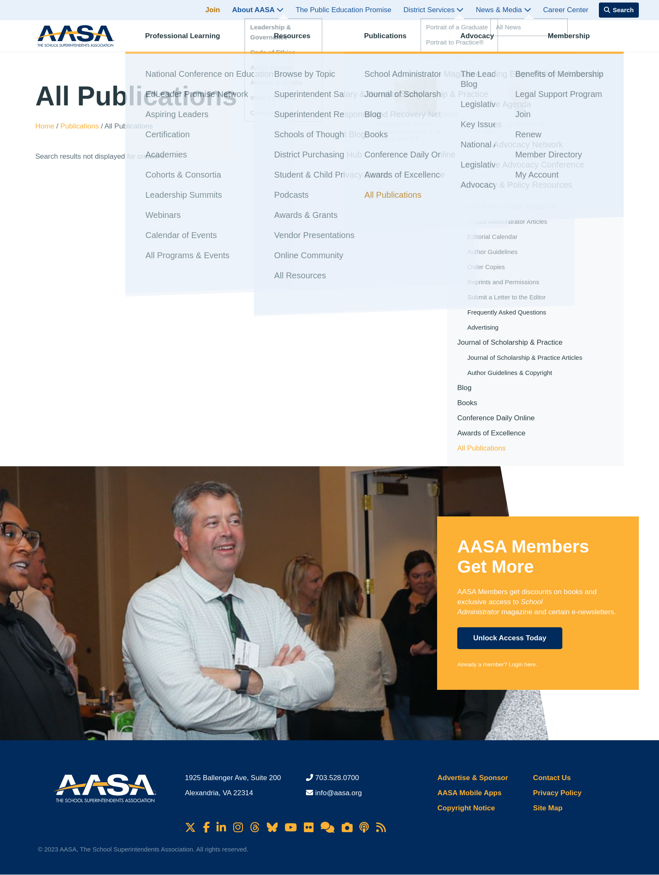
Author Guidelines (492, 251)
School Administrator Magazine (506, 206)
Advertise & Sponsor (473, 778)
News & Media (503, 10)
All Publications (481, 448)
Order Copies (486, 266)
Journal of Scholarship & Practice (509, 342)
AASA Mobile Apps (470, 793)
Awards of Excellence (491, 433)
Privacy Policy (557, 793)
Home (45, 126)
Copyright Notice (466, 808)
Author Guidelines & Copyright (509, 372)
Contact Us (552, 778)
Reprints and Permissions (503, 282)
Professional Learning (189, 40)
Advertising (482, 327)
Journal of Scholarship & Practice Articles (524, 357)
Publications (392, 40)
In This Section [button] (486, 184)
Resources (299, 40)
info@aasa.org (338, 793)
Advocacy (484, 40)
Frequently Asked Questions (506, 312)
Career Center (565, 10)
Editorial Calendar (492, 236)
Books (467, 403)
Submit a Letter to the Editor (506, 297)
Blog (464, 388)
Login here (522, 664)
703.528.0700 (337, 778)
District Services (433, 10)
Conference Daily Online (496, 418)
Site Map (547, 808)
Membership (576, 40)
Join (213, 10)
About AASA (257, 10)
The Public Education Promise (343, 10)
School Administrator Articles (507, 221)
